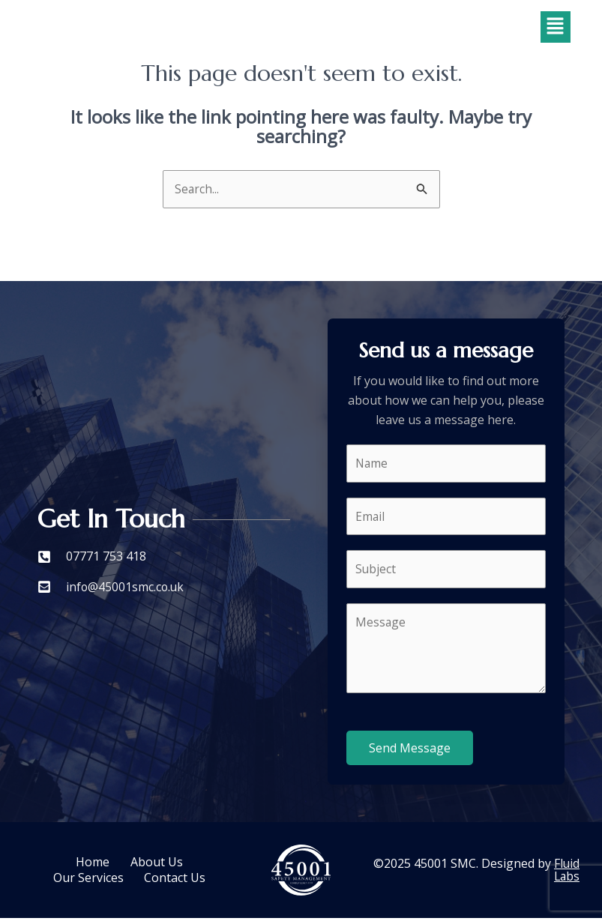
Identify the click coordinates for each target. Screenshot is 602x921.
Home (92, 867)
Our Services (87, 879)
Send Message (410, 751)
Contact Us (176, 879)
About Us (157, 867)
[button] (556, 27)
